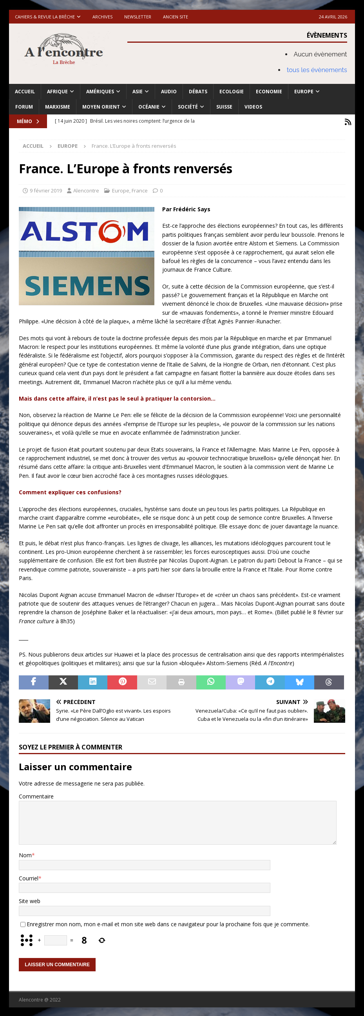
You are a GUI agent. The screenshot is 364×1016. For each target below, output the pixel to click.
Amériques (100, 91)
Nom (25, 854)
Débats (198, 91)
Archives (102, 17)
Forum (24, 106)
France (140, 189)
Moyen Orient (101, 106)
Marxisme (57, 106)
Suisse (224, 106)
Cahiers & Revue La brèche (45, 17)
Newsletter (137, 17)
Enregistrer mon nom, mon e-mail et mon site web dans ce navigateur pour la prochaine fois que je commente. (168, 922)
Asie (137, 91)
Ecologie (231, 91)
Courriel (28, 876)
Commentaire (36, 794)
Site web (29, 900)
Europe (303, 91)
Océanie (148, 106)
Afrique (57, 91)
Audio (169, 91)
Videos (253, 106)
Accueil (25, 91)
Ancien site (175, 17)
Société (188, 106)
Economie (269, 91)
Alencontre (86, 189)
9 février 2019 (46, 189)
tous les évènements (317, 70)
